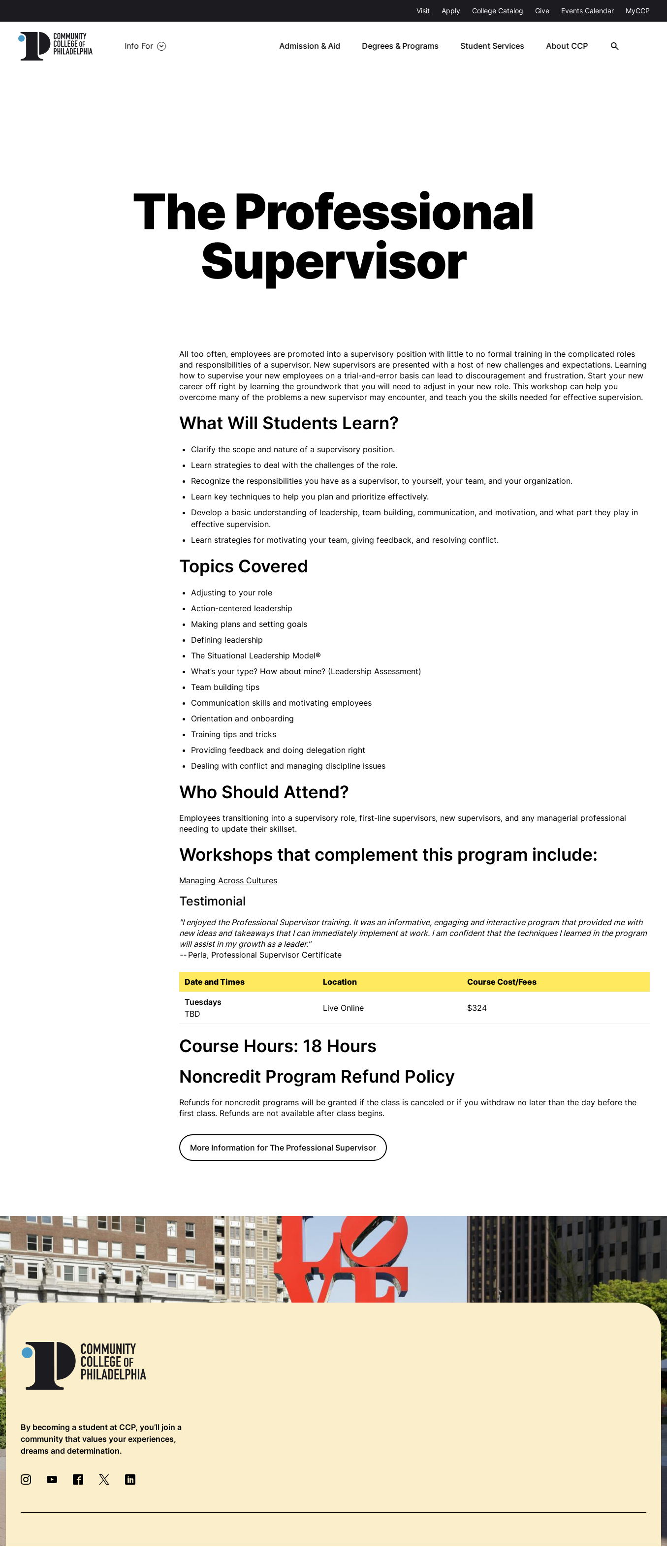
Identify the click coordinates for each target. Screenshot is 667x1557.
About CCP (571, 46)
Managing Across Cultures (228, 880)
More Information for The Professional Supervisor (283, 1147)
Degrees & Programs (405, 46)
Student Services (496, 46)
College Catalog (497, 10)
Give (542, 10)
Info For (139, 46)
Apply (451, 10)
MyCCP (638, 10)
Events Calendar (587, 10)
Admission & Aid (315, 46)
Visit (423, 10)
